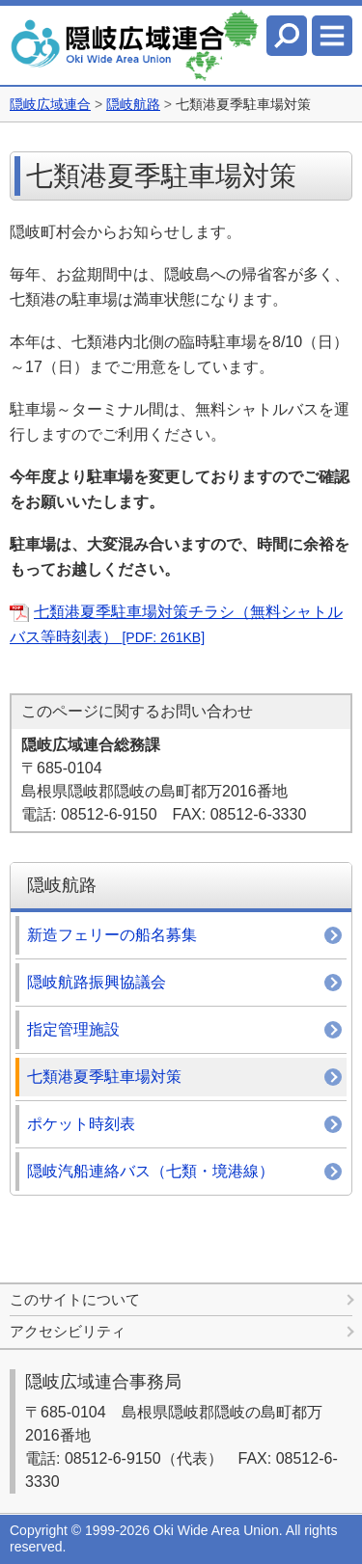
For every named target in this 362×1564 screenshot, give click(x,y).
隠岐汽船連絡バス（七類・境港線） (150, 1171)
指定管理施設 (73, 1029)
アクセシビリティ (67, 1331)
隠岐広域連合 (50, 104)
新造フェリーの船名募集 (112, 935)
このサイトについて (75, 1299)
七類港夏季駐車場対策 (104, 1076)
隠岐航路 (133, 104)
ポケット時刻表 (81, 1124)
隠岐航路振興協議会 (96, 982)
